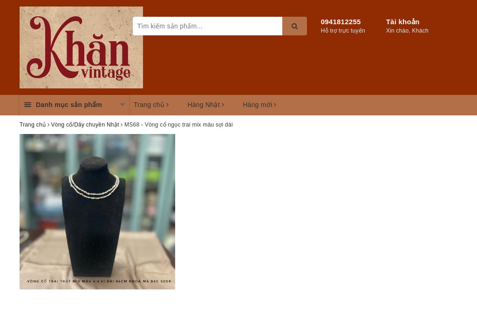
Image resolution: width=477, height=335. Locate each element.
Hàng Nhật (205, 104)
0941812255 (341, 22)
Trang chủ (151, 104)
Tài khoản (403, 22)
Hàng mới (260, 104)
